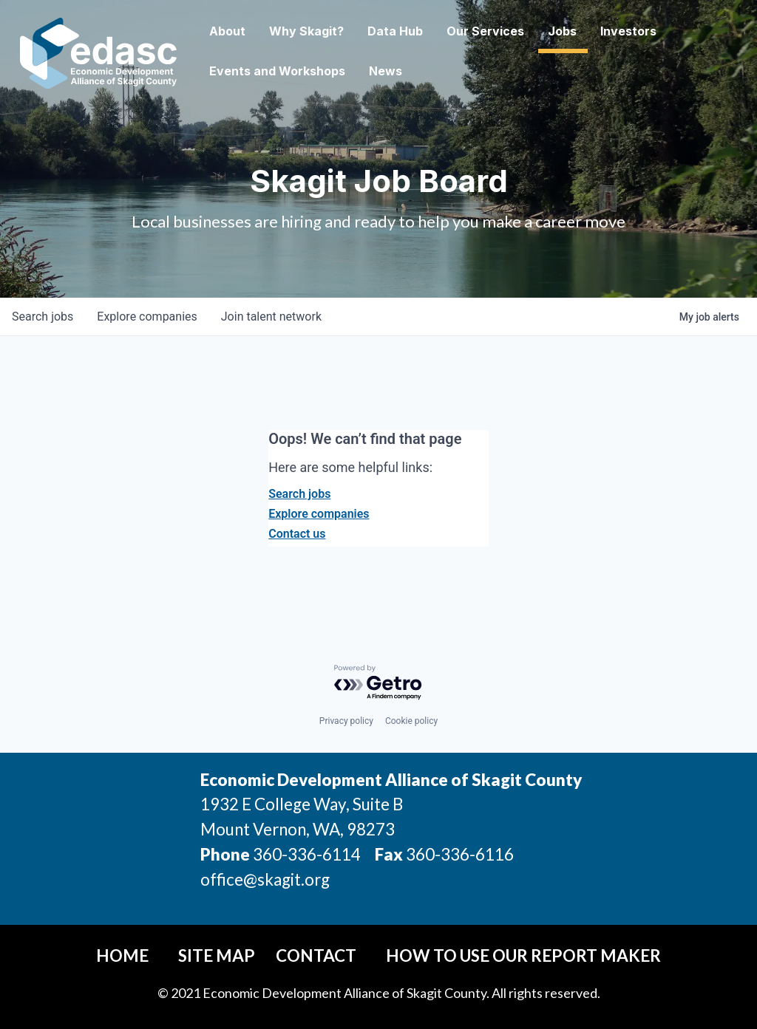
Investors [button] (662, 31)
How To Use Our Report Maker (523, 955)
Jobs (595, 31)
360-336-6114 (307, 854)
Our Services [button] (518, 31)
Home (122, 955)
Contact (316, 955)
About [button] (260, 31)
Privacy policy (346, 721)
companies (147, 317)
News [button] (418, 71)
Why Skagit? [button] (339, 31)
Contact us (296, 534)
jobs (42, 317)
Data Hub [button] (428, 31)
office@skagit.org (265, 879)
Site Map (216, 955)
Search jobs (299, 494)
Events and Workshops (310, 71)
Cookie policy (411, 721)
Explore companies (318, 514)
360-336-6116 (458, 854)
